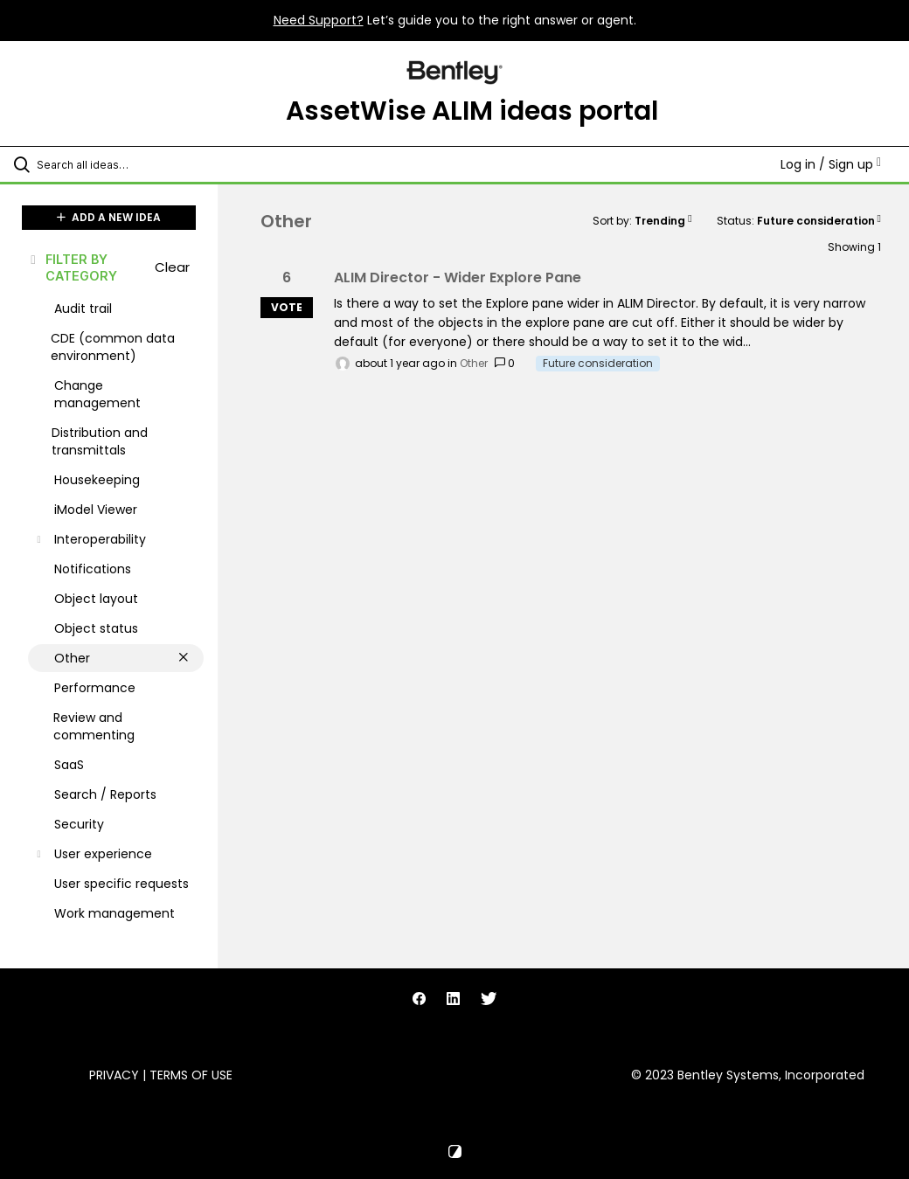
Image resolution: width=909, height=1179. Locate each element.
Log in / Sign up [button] (831, 164)
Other (474, 363)
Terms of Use (190, 1075)
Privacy (114, 1075)
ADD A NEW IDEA (109, 217)
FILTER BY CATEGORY (72, 267)
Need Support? (319, 20)
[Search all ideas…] (118, 164)
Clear (172, 267)
